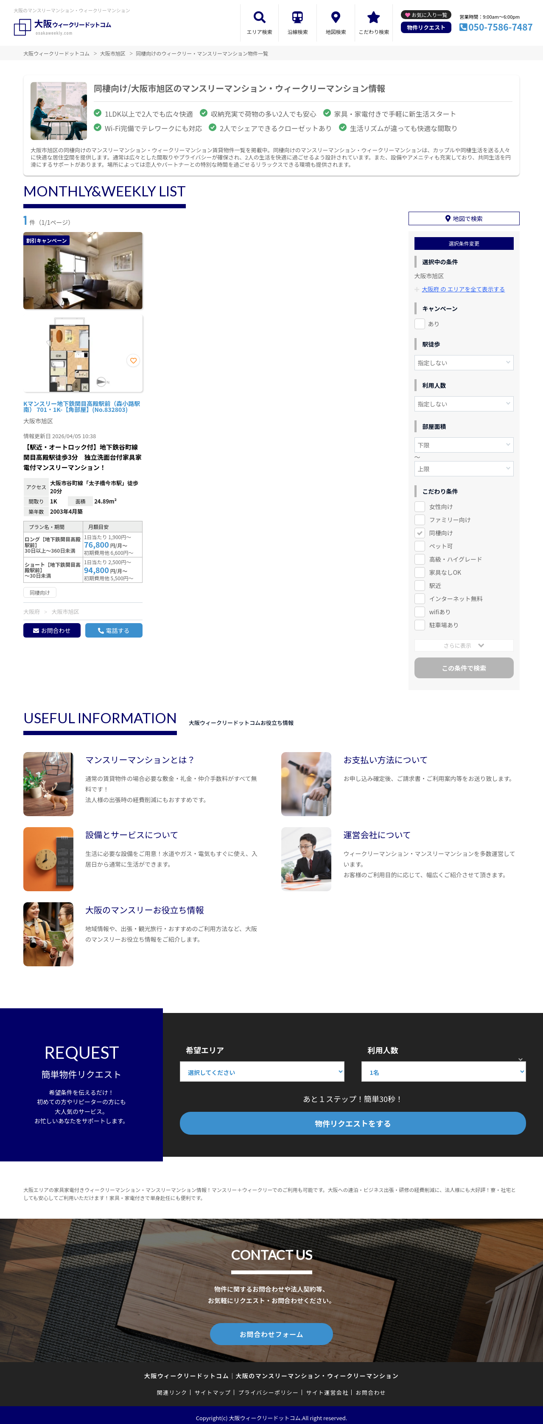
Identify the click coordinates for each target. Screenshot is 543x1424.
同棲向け (441, 529)
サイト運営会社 (327, 1387)
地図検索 (336, 31)
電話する (117, 630)
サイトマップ (213, 1387)
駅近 (435, 581)
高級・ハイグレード (455, 555)
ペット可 (441, 542)
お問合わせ (55, 630)
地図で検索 (468, 215)
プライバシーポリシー (268, 1387)
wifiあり (440, 608)
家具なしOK (445, 568)
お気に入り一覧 (429, 14)
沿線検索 (298, 31)
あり (434, 320)
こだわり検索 (373, 31)
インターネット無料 (456, 594)
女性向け (441, 502)
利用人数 (382, 1046)
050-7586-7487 (500, 26)
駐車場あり (444, 621)
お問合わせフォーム (271, 1329)
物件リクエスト (426, 27)
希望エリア (205, 1046)
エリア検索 (259, 31)
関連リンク (172, 1387)
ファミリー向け (450, 516)
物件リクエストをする (353, 1119)
